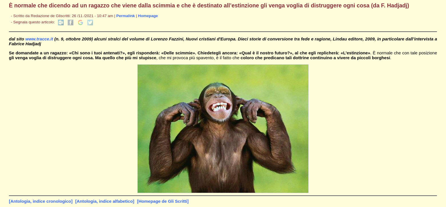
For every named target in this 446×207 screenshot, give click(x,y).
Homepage (148, 16)
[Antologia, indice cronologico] (41, 201)
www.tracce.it (39, 38)
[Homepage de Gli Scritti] (163, 201)
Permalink (125, 16)
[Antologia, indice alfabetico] (105, 201)
